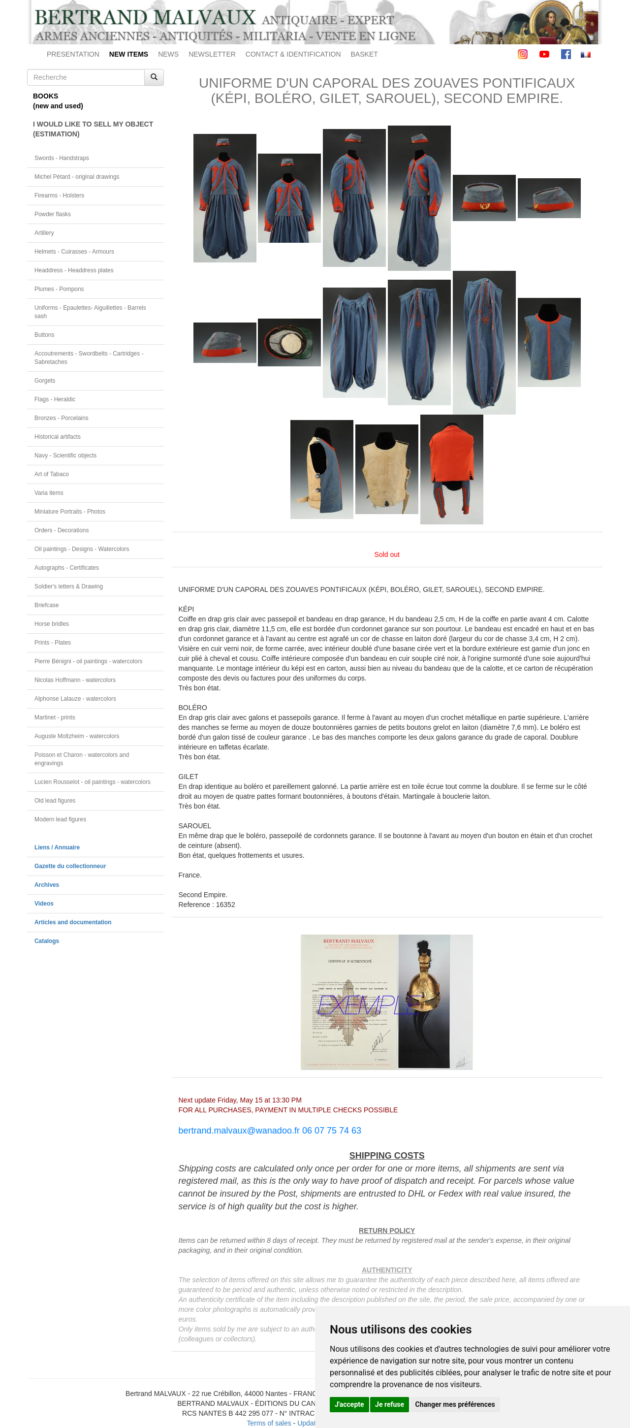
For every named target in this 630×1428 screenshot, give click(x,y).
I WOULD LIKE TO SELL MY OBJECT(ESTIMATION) (93, 129)
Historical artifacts (57, 436)
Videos (44, 903)
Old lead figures (54, 800)
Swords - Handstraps (61, 158)
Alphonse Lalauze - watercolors (75, 698)
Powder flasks (52, 214)
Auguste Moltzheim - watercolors (76, 736)
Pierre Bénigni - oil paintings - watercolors (88, 661)
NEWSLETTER (212, 54)
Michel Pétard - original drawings (77, 176)
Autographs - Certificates (66, 567)
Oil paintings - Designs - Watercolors (81, 549)
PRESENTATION (73, 54)
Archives (46, 884)
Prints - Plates (52, 642)
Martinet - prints (54, 717)
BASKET (364, 54)
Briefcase (46, 605)
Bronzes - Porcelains (61, 418)
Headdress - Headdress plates (74, 270)
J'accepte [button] (349, 1404)
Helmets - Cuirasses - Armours (74, 251)
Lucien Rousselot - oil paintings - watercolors (92, 782)
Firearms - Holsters (59, 195)
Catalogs (46, 941)
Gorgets (44, 380)
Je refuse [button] (389, 1404)
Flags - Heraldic (54, 399)
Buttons (44, 334)
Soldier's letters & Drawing (68, 586)
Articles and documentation (73, 922)
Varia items (48, 492)
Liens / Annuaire (57, 847)
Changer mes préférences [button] (455, 1404)
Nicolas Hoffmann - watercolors (75, 680)
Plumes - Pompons (59, 289)
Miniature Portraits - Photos (69, 511)
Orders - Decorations (61, 530)
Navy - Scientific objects (65, 455)
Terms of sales (269, 1423)
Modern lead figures (60, 819)
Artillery (44, 232)
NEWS (168, 54)
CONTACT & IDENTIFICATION (293, 54)
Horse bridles (51, 623)
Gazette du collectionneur (70, 866)
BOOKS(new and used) (58, 101)
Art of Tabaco (51, 474)
